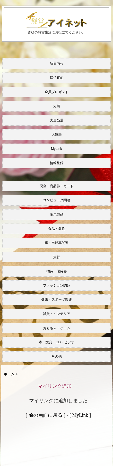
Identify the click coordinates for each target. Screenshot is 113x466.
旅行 (56, 257)
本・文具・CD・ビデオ (56, 342)
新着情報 (56, 63)
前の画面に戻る (45, 415)
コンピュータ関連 (56, 200)
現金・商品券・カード (57, 186)
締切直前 (56, 78)
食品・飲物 (56, 229)
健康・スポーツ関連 (56, 299)
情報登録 (56, 163)
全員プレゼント (57, 92)
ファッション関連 (56, 285)
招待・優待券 (56, 271)
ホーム (9, 374)
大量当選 (56, 120)
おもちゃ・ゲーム (56, 328)
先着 (56, 106)
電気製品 (56, 214)
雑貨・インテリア (56, 314)
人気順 (57, 134)
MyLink (56, 149)
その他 (57, 356)
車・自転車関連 (57, 243)
